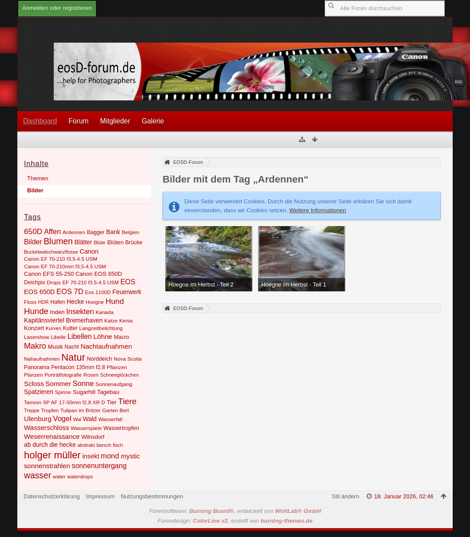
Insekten (80, 311)
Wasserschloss (46, 427)
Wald (90, 418)
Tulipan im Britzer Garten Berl (94, 410)
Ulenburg (38, 418)
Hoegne (95, 302)
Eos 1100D (98, 292)
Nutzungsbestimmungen (152, 496)
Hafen (57, 302)
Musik (55, 346)
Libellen (80, 336)
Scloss (34, 383)
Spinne (63, 392)
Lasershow (36, 337)
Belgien (130, 232)
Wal (77, 419)
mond (110, 456)
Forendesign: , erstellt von (235, 520)
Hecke (75, 301)
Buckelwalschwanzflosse (51, 252)
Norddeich (99, 359)
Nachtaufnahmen (106, 346)
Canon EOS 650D (99, 273)
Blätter (83, 242)
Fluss (30, 302)
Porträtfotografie (63, 375)
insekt (90, 456)
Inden (57, 312)
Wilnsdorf (92, 437)
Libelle (58, 337)
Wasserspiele (86, 428)
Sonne (83, 383)
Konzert (34, 328)
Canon (89, 251)
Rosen (91, 375)
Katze (111, 320)
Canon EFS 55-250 (49, 273)
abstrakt (86, 445)
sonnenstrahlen (47, 465)
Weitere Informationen (317, 210)
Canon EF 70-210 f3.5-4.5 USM (60, 259)
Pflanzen (117, 367)
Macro (121, 337)
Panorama (36, 367)
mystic (130, 456)
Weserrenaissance (52, 436)
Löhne (102, 336)
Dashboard (40, 121)
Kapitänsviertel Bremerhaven (63, 320)
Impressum (100, 496)
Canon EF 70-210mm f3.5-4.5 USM (65, 266)
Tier (111, 402)
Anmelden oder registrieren (57, 7)
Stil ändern (345, 496)
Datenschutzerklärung (52, 496)
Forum (78, 121)
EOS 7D (70, 291)
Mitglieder (115, 121)
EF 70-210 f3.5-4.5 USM (90, 282)
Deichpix (34, 282)
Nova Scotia (128, 359)
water (59, 476)
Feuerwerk (126, 291)
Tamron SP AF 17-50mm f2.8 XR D (64, 402)
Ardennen (74, 232)
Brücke (134, 242)
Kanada (104, 312)
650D (33, 231)
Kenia (125, 320)
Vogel (62, 418)
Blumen (58, 241)
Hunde (36, 311)
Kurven (53, 328)
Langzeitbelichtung (101, 328)
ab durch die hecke (50, 444)
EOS (127, 282)
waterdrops (80, 476)
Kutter (70, 328)
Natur (73, 357)
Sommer (58, 383)
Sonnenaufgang (114, 384)
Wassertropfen (121, 428)
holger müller (52, 455)
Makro (35, 346)
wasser (37, 475)
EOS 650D (39, 291)
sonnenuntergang (99, 465)
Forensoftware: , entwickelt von (235, 511)
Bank (113, 231)
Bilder (35, 190)
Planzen (33, 375)
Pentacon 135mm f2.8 (78, 367)
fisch (118, 445)
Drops (53, 282)
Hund (114, 301)
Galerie (153, 121)
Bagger (95, 232)
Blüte (100, 242)
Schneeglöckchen (119, 375)
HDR (43, 302)
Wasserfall (110, 419)
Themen (37, 178)
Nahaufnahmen (42, 359)
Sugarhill (84, 392)
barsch (103, 445)
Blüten (115, 242)
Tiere (127, 401)
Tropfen (50, 410)
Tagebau (108, 392)
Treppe (32, 410)
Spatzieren (38, 391)
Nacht (71, 347)
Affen (52, 231)
